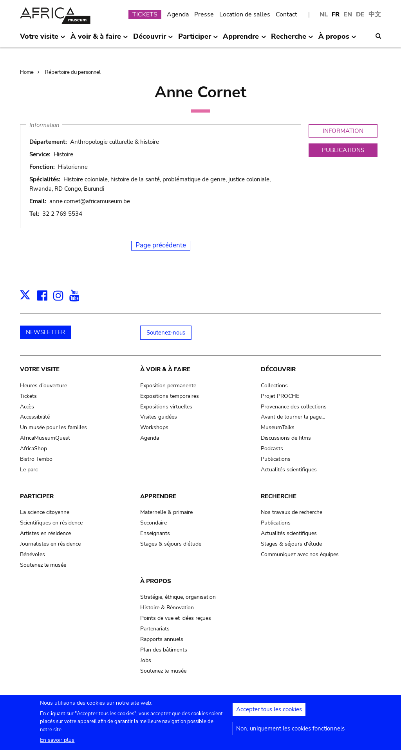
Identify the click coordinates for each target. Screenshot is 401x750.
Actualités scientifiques (289, 469)
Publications (276, 459)
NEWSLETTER (45, 332)
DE (360, 14)
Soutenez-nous (165, 333)
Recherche (278, 496)
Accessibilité (35, 417)
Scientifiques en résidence (51, 522)
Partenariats (155, 628)
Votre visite (40, 369)
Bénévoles (32, 554)
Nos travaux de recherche (291, 512)
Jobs (145, 660)
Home (27, 72)
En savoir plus (57, 743)
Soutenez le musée (43, 565)
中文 (374, 14)
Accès (27, 406)
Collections (274, 385)
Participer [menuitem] (198, 39)
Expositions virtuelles (166, 406)
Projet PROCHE (280, 396)
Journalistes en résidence (50, 544)
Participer (37, 496)
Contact (286, 14)
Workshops (154, 427)
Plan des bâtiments (163, 649)
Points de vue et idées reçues (175, 618)
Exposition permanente (168, 385)
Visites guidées (158, 417)
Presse (204, 14)
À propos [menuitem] (337, 39)
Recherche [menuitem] (292, 39)
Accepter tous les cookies (269, 712)
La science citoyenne (44, 512)
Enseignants (155, 533)
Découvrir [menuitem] (153, 39)
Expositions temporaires (169, 396)
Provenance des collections (294, 406)
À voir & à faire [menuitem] (99, 39)
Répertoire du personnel (73, 72)
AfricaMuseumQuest (45, 438)
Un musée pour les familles (53, 427)
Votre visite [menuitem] (42, 39)
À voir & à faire (165, 369)
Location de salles (244, 14)
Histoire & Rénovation (167, 607)
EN (347, 14)
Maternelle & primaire (166, 512)
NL (324, 14)
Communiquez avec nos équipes (300, 554)
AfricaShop (33, 448)
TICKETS (144, 14)
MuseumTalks (277, 427)
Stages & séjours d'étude (170, 544)
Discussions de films (286, 438)
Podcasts (272, 448)
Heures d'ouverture (43, 385)
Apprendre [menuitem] (244, 39)
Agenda (178, 14)
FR (336, 14)
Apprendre (158, 496)
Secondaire (153, 522)
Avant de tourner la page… (293, 417)
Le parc (29, 469)
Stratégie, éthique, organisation (178, 597)
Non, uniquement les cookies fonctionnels (290, 732)
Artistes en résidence (45, 533)
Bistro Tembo (36, 459)
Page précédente (160, 245)
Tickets (28, 396)
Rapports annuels (161, 639)
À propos (155, 581)
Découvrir (278, 369)
